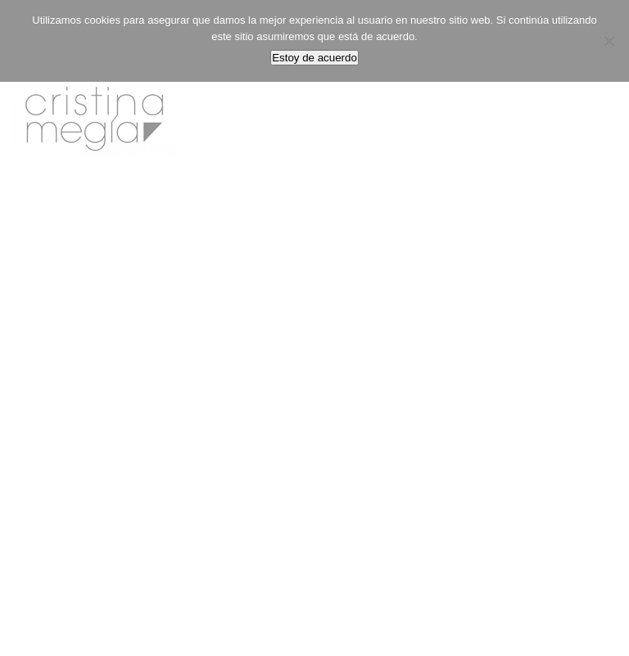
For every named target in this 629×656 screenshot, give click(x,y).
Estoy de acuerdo (314, 58)
